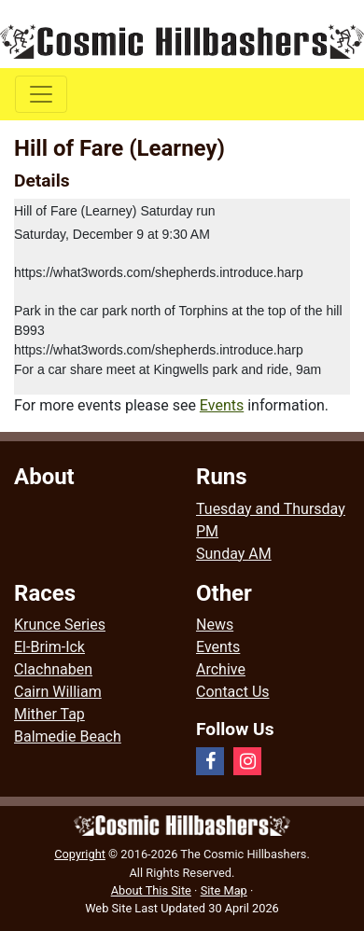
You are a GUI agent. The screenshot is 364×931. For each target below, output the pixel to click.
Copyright (79, 854)
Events (222, 405)
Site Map (224, 890)
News (214, 624)
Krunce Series (59, 624)
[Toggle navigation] (41, 94)
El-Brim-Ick (49, 647)
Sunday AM (234, 554)
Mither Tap (49, 714)
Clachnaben (53, 669)
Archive (220, 669)
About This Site (151, 890)
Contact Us (233, 692)
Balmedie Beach (67, 736)
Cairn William (58, 692)
